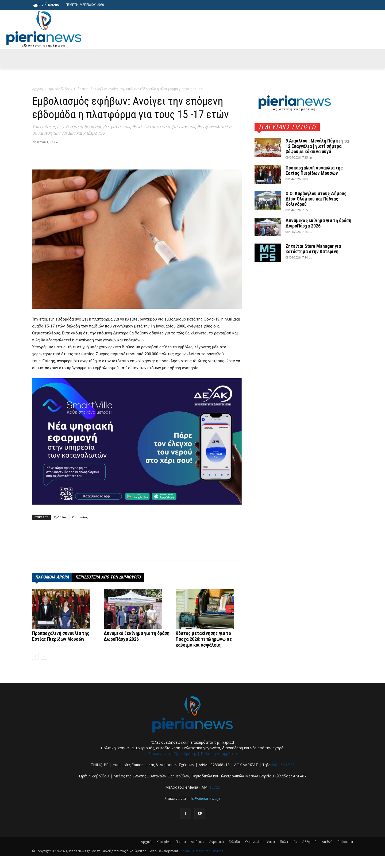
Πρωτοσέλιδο (58, 89)
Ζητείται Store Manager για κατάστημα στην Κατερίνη (313, 248)
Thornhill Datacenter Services (201, 851)
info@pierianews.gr (204, 798)
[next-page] (44, 656)
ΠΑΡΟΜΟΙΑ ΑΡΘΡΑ (52, 577)
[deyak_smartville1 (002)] (137, 441)
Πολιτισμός (288, 841)
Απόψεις (197, 841)
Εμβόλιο (60, 517)
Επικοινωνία (159, 753)
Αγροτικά (216, 841)
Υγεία (271, 841)
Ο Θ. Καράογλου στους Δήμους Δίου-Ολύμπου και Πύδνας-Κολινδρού (316, 199)
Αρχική (37, 89)
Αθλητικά (309, 841)
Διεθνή (327, 841)
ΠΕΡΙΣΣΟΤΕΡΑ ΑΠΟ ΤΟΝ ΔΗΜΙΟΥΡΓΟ (108, 577)
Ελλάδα (234, 841)
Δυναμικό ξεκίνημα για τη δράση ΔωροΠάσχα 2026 (137, 636)
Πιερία (181, 841)
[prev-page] (35, 656)
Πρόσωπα (345, 841)
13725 (214, 787)
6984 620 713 (282, 764)
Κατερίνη (164, 841)
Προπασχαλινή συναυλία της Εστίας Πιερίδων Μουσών (60, 636)
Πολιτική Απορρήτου (219, 753)
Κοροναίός (80, 517)
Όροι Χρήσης (185, 753)
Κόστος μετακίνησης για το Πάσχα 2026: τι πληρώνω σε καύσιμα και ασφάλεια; (204, 639)
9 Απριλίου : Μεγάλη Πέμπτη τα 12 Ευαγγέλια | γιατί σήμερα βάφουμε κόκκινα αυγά (317, 146)
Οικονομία (253, 841)
